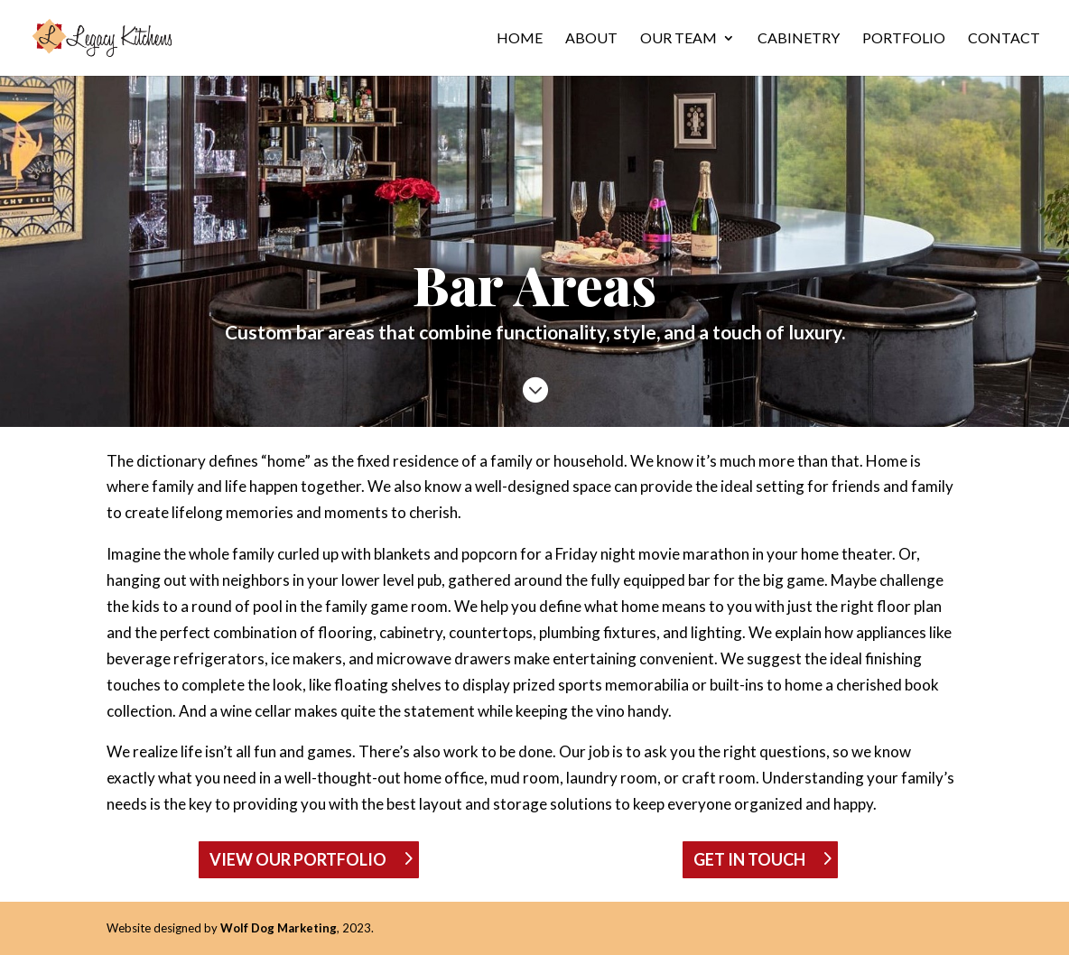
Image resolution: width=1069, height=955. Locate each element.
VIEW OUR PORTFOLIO (297, 859)
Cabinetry (799, 39)
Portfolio (903, 39)
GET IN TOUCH (749, 859)
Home (520, 39)
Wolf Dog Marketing (278, 928)
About (591, 39)
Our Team (678, 39)
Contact (1004, 39)
